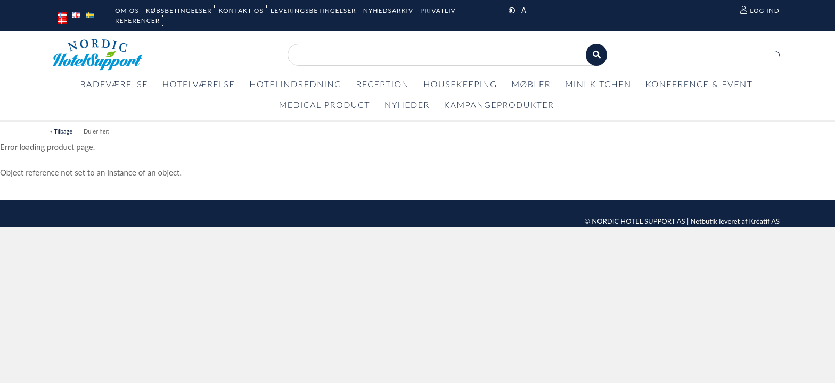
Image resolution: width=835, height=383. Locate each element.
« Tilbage (61, 131)
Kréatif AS (764, 221)
